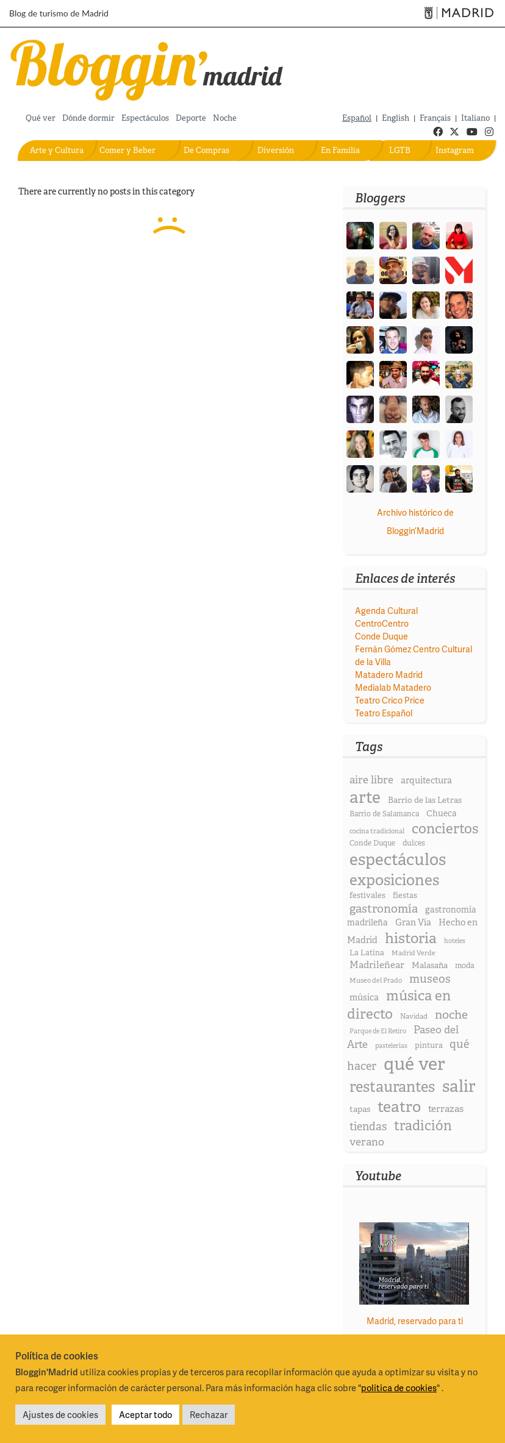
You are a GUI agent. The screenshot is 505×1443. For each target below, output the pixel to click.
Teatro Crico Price (389, 700)
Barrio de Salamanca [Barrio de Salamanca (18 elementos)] (384, 814)
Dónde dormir (88, 118)
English (395, 118)
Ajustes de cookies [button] (60, 1414)
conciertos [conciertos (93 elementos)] (445, 828)
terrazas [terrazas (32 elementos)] (446, 1108)
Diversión (275, 150)
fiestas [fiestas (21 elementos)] (405, 895)
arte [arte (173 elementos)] (365, 797)
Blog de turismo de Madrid (59, 13)
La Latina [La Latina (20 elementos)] (366, 952)
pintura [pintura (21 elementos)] (429, 1045)
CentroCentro (382, 623)
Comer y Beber (127, 150)
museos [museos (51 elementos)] (430, 978)
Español (356, 118)
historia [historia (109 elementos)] (411, 937)
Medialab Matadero (393, 687)
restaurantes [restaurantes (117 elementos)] (392, 1087)
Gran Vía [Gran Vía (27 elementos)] (413, 922)
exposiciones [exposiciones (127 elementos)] (394, 880)
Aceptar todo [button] (145, 1414)
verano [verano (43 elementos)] (366, 1142)
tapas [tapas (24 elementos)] (359, 1108)
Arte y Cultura (57, 150)
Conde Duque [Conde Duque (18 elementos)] (372, 843)
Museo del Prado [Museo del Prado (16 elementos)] (375, 980)
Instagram (454, 150)
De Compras (206, 150)
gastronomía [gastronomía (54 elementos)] (383, 908)
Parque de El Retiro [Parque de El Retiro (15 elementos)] (377, 1031)
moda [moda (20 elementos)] (465, 965)
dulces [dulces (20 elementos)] (414, 843)
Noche (225, 118)
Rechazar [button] (208, 1414)
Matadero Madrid (389, 674)
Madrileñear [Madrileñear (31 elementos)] (376, 964)
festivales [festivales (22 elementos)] (367, 895)
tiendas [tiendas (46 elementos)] (368, 1126)
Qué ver (41, 118)
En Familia (340, 150)
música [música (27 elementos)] (364, 997)
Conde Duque (381, 636)
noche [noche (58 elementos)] (451, 1014)
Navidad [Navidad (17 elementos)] (414, 1016)
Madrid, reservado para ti (415, 1321)
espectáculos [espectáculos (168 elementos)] (397, 859)
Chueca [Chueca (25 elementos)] (441, 813)
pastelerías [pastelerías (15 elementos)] (391, 1045)
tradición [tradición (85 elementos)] (423, 1126)
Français (435, 118)
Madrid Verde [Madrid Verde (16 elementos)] (413, 953)
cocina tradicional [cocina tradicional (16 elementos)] (376, 831)
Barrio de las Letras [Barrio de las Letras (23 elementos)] (425, 799)
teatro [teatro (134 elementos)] (399, 1107)
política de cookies (399, 1387)
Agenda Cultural (386, 610)
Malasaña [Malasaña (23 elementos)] (430, 965)
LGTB (399, 150)
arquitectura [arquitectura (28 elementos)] (426, 780)
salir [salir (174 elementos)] (459, 1086)
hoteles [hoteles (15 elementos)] (454, 940)
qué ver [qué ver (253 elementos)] (414, 1063)
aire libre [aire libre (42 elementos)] (371, 779)
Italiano (475, 118)
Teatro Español (383, 713)
